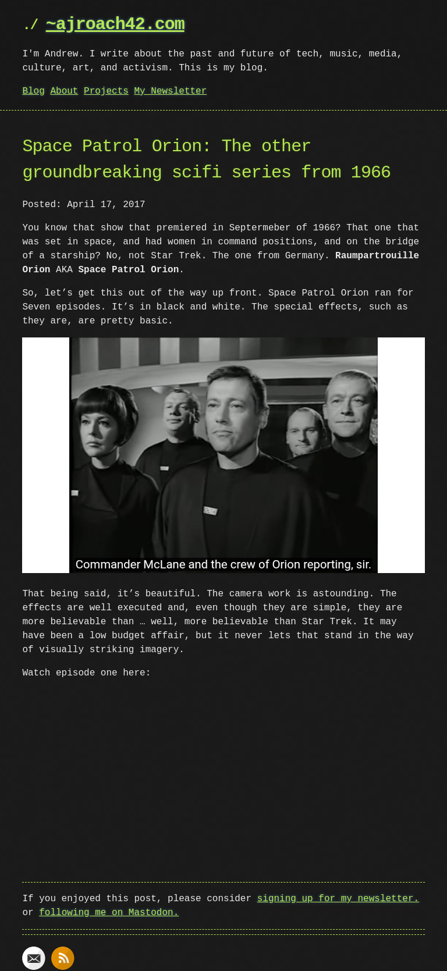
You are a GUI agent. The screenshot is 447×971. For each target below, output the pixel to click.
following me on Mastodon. (109, 910)
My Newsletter (170, 91)
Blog (33, 91)
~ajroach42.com (115, 25)
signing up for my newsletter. (338, 896)
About (64, 91)
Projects (106, 91)
